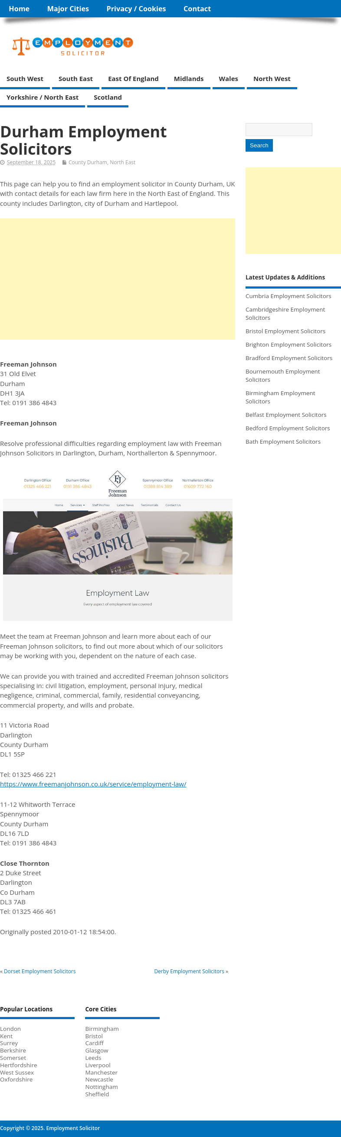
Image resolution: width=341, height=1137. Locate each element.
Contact (197, 8)
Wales (228, 78)
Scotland (108, 97)
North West (272, 78)
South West (25, 78)
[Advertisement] (117, 279)
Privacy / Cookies (136, 8)
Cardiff (94, 1043)
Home (19, 8)
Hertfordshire (18, 1065)
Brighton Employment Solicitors (288, 344)
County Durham (88, 162)
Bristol (93, 1036)
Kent (6, 1036)
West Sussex (17, 1072)
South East (76, 78)
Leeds (93, 1058)
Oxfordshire (16, 1079)
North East (122, 162)
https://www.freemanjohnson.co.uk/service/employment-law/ (93, 784)
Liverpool (97, 1065)
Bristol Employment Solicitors (285, 331)
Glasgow (96, 1050)
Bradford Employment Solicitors (289, 358)
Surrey (9, 1043)
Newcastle (99, 1079)
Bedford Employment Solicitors (288, 428)
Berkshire (13, 1050)
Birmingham (101, 1029)
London (10, 1029)
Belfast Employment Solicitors (286, 415)
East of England (133, 78)
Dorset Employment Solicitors (39, 971)
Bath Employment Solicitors (283, 441)
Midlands (189, 78)
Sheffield (97, 1094)
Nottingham (101, 1087)
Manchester (101, 1072)
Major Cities (68, 8)
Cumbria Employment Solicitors (288, 296)
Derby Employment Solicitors (189, 971)
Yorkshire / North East (43, 97)
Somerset (13, 1058)
